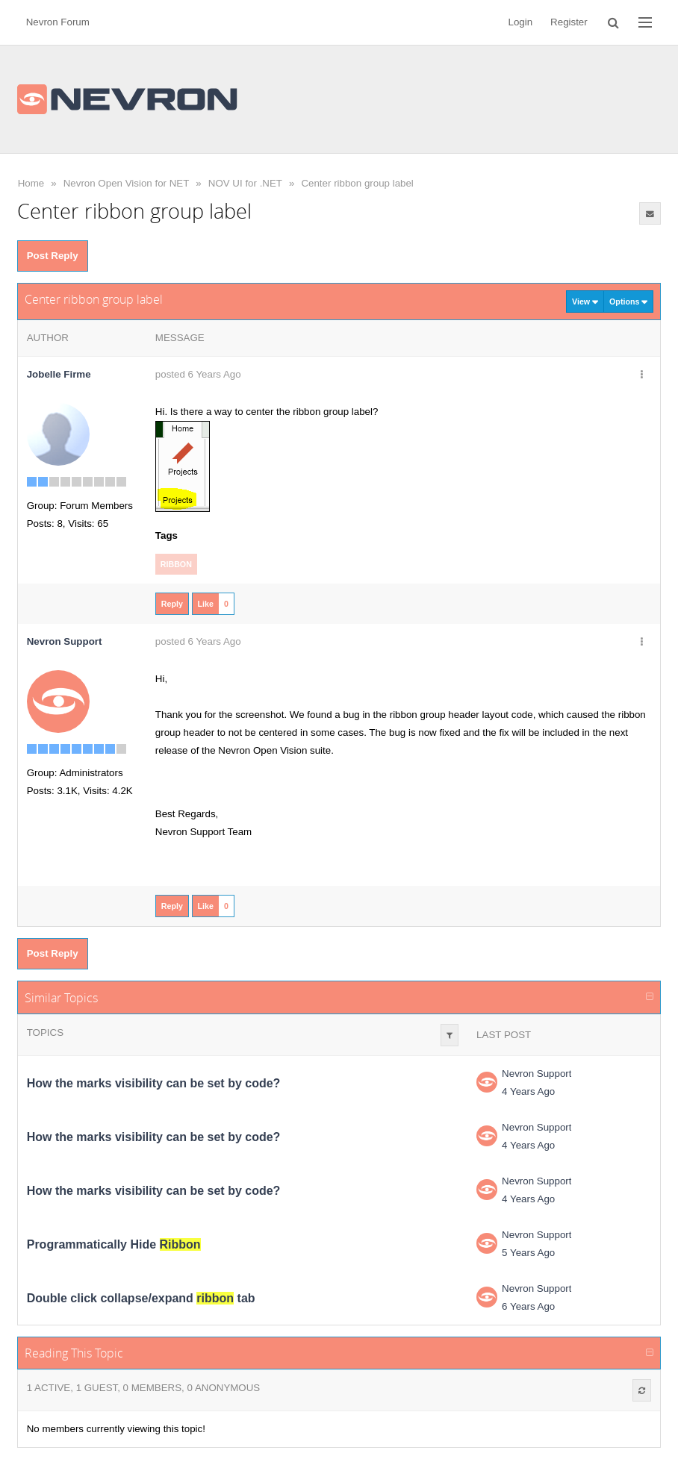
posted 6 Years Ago (198, 374)
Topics (45, 1032)
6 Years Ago (528, 1306)
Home (31, 183)
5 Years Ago (528, 1252)
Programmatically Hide (114, 1244)
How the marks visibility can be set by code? (154, 1083)
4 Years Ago (528, 1091)
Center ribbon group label (357, 183)
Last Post (503, 1034)
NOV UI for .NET (245, 183)
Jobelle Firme (59, 374)
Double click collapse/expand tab (141, 1298)
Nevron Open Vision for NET (126, 183)
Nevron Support (536, 1073)
